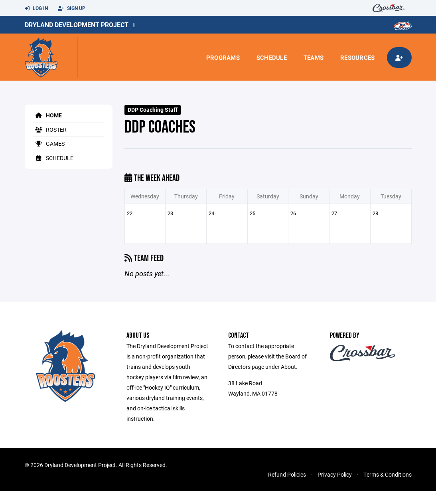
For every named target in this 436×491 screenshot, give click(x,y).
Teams (314, 57)
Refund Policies (287, 474)
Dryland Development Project (76, 24)
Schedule (271, 57)
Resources (357, 57)
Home (47, 115)
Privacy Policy (335, 474)
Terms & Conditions (387, 474)
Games (49, 143)
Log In (36, 8)
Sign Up (71, 8)
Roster (50, 129)
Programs (223, 57)
